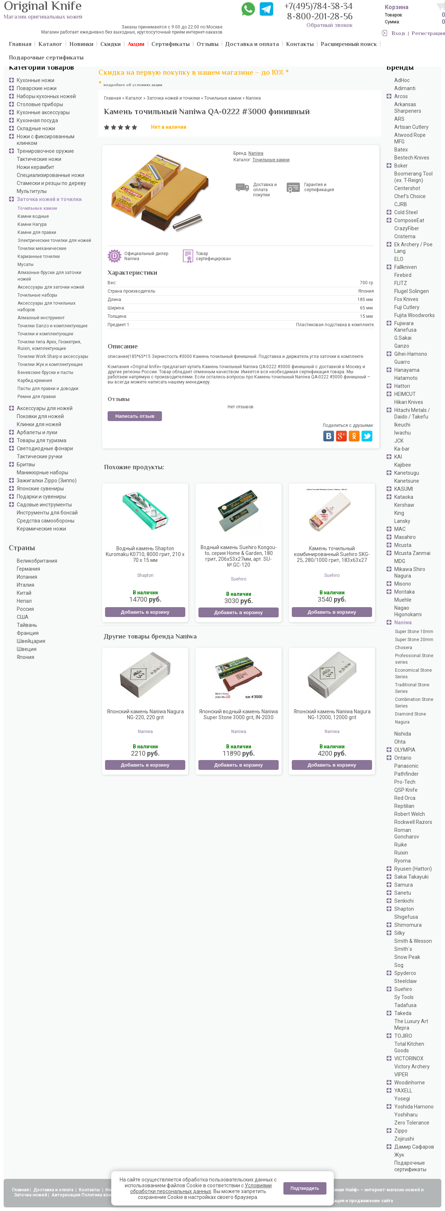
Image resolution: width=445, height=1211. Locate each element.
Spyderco (405, 973)
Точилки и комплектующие (45, 333)
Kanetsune (406, 481)
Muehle (402, 600)
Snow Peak (407, 957)
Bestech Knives (411, 158)
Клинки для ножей (39, 424)
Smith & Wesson (413, 941)
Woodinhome (409, 1082)
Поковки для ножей (40, 416)
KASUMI (403, 489)
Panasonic (406, 766)
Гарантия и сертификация (319, 187)
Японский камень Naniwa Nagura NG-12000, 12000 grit (332, 714)
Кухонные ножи (35, 80)
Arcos (401, 96)
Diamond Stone (410, 714)
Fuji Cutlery (406, 307)
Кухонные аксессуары (43, 112)
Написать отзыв (134, 416)
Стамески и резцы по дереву (51, 183)
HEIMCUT (405, 394)
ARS (399, 119)
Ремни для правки (37, 396)
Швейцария (31, 641)
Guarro (402, 362)
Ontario (402, 758)
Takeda (402, 1013)
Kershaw (404, 505)
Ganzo (401, 346)
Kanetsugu (406, 473)
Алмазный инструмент (41, 317)
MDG (399, 561)
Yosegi (402, 1099)
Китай (24, 593)
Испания (27, 577)
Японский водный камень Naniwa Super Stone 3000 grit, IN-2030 (238, 714)
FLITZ (400, 283)
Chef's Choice (410, 196)
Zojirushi (404, 1139)
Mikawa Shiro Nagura (409, 572)
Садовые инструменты (44, 505)
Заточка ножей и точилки (49, 199)
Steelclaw (405, 981)
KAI (398, 457)
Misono (402, 584)
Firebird (402, 275)
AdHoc (402, 80)
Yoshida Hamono (414, 1107)
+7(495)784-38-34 (318, 7)
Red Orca (404, 798)
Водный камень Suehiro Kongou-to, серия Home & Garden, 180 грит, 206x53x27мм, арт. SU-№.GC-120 (239, 556)
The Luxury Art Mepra (411, 1024)
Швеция (26, 649)
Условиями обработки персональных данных (201, 1188)
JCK (398, 441)
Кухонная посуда (37, 120)
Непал (24, 601)
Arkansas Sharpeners (407, 107)
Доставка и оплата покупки (265, 189)
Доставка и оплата (53, 1189)
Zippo (400, 1131)
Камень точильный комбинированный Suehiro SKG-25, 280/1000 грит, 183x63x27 (332, 554)
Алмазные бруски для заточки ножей (49, 276)
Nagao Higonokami (408, 611)
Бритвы (26, 464)
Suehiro (403, 989)
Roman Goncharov (406, 833)
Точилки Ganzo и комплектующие (53, 325)
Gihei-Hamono (410, 354)
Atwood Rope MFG (410, 138)
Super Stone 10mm (414, 631)
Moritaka (404, 592)
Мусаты (26, 264)
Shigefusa (406, 917)
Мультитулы (32, 191)
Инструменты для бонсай (47, 513)
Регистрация (428, 34)
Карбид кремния (35, 380)
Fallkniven (405, 267)
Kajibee (402, 465)
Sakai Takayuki (411, 877)
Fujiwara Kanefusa (405, 326)
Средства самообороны (45, 521)
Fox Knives (406, 299)
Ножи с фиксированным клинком (45, 140)
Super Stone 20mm (414, 639)
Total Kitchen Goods (409, 1047)
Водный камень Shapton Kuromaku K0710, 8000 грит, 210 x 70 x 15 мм (145, 554)
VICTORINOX (408, 1058)
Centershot (407, 188)
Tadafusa (405, 1005)
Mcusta (402, 545)
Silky (399, 933)
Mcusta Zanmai (412, 553)
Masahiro (405, 537)
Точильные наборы (37, 295)
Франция (28, 633)
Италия (25, 585)
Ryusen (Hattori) (413, 869)
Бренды (400, 68)
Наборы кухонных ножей (46, 96)
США (22, 617)
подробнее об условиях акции (133, 85)
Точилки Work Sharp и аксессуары (53, 356)
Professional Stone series (414, 659)
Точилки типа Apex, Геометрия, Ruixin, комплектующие (49, 345)
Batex (401, 150)
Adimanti (404, 88)
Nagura (402, 722)
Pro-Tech (404, 782)
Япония (25, 657)
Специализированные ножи (50, 175)
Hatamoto (406, 378)
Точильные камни (37, 208)
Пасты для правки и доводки (48, 388)
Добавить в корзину (145, 612)
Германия (28, 569)
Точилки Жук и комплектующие (50, 364)
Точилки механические (42, 248)
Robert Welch (409, 814)
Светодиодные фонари (45, 448)
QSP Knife (406, 790)
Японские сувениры (40, 488)
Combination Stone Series (414, 703)
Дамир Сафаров (414, 1147)
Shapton (404, 909)
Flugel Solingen (411, 291)
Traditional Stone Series (412, 688)
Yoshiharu (406, 1115)
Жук (399, 1155)
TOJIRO (403, 1036)
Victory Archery (412, 1066)
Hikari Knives (408, 402)
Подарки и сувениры (41, 497)
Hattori (402, 386)
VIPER (401, 1074)
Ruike (400, 845)
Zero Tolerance (411, 1123)
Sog (398, 965)
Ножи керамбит (35, 167)
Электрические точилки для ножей (54, 240)
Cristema (404, 236)
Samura (403, 885)
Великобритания (37, 561)
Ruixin (401, 853)
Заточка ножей (30, 1194)
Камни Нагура (32, 224)
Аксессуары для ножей (45, 408)
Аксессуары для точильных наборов (47, 306)
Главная (20, 1189)
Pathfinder (406, 774)
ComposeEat (409, 220)
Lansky (402, 521)
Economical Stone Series (413, 673)
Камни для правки (37, 232)
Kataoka (403, 497)
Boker (401, 166)
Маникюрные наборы (42, 472)
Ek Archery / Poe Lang (413, 248)
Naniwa (403, 622)
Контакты (90, 1189)
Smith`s (403, 949)
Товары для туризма (41, 440)
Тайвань (27, 625)
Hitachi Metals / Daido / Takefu (412, 413)
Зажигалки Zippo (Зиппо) (47, 480)
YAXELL (403, 1091)
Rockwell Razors (413, 822)
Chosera (403, 647)
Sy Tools (404, 997)
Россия (25, 609)
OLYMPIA (404, 750)
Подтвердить (305, 1188)
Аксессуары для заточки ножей (51, 287)
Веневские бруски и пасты (45, 372)
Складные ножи (36, 128)
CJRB (400, 204)
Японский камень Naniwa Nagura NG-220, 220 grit (145, 714)
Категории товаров (41, 68)
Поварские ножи (37, 88)
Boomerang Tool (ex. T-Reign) (413, 177)
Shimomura (408, 925)
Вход (398, 34)
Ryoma (402, 861)
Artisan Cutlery (411, 127)
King (399, 513)
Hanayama (406, 370)
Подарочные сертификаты (410, 1166)
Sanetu (402, 893)
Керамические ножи (41, 529)
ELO (398, 259)
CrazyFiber (406, 228)
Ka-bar (402, 449)
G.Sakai (402, 338)
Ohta (400, 742)
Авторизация (65, 1194)
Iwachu (402, 433)
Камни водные (33, 216)
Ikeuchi (402, 425)
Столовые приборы (40, 104)
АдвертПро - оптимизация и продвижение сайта (339, 1200)
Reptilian (404, 806)
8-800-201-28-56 (320, 17)
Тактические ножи (39, 159)
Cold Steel (406, 212)
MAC (400, 529)
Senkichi (404, 901)
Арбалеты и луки (37, 432)
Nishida (402, 734)
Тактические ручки (39, 456)
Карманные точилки (39, 256)
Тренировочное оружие (45, 151)
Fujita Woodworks (414, 315)
